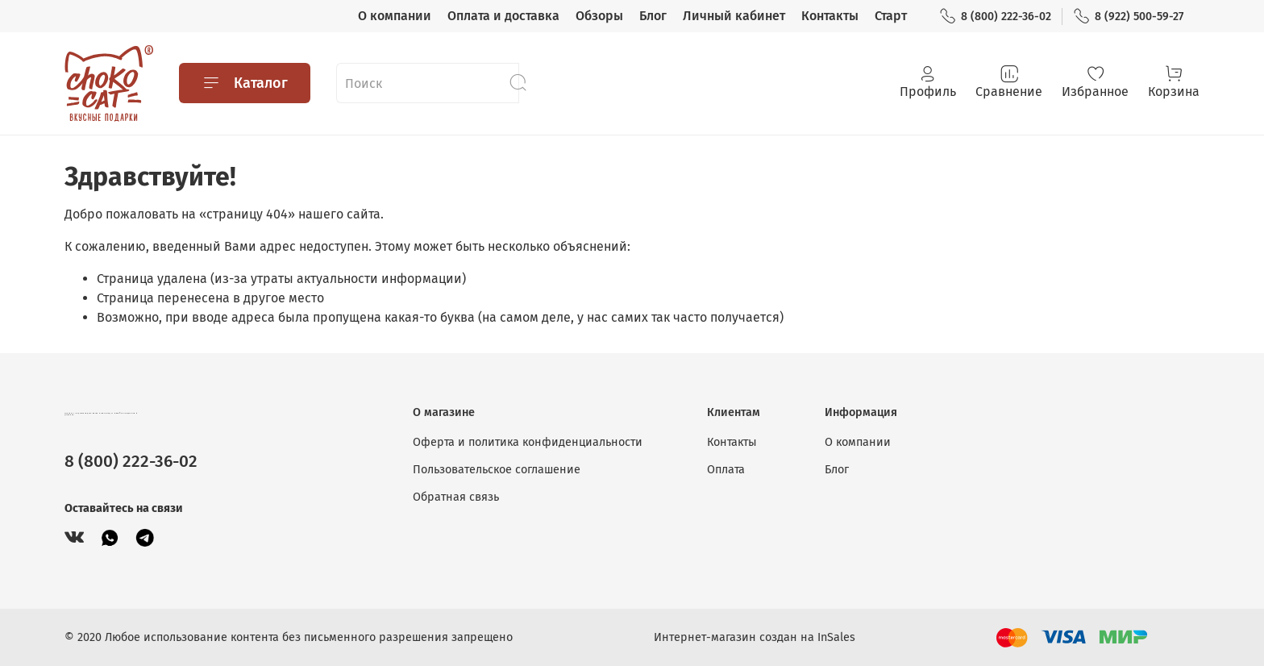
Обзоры (599, 15)
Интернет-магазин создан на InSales (754, 637)
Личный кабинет (734, 15)
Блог (653, 15)
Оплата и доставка (503, 15)
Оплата (726, 470)
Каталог (245, 83)
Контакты (830, 15)
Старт (891, 15)
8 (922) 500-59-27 (1128, 16)
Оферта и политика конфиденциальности (527, 442)
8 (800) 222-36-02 (995, 16)
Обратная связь (456, 497)
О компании (394, 15)
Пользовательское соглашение (496, 470)
